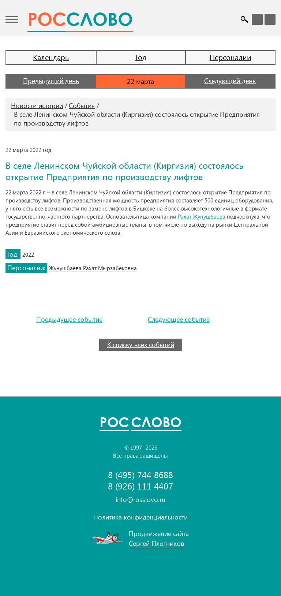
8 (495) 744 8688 (140, 474)
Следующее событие (179, 319)
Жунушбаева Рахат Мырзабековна (93, 268)
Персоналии (230, 57)
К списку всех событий (140, 344)
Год (140, 57)
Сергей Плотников (156, 543)
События (82, 105)
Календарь (51, 57)
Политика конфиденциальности (140, 517)
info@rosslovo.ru (140, 499)
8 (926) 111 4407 (140, 486)
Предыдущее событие (69, 319)
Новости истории (37, 105)
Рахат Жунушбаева (201, 216)
